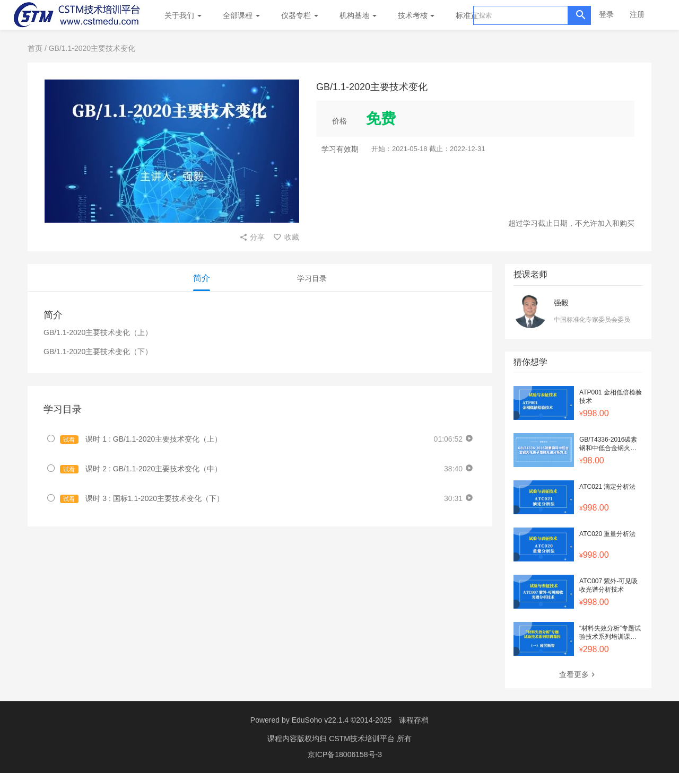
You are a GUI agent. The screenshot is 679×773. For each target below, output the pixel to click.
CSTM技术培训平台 (363, 738)
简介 (201, 278)
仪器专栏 (299, 15)
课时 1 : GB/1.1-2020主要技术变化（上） (141, 439)
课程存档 (414, 720)
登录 (606, 14)
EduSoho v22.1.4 (320, 720)
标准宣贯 (470, 15)
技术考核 (416, 15)
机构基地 (358, 15)
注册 (637, 14)
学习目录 (312, 278)
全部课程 (241, 15)
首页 (35, 48)
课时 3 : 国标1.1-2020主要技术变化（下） (142, 498)
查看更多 (578, 674)
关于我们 (183, 15)
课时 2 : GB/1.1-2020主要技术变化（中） (141, 468)
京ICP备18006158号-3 (345, 754)
